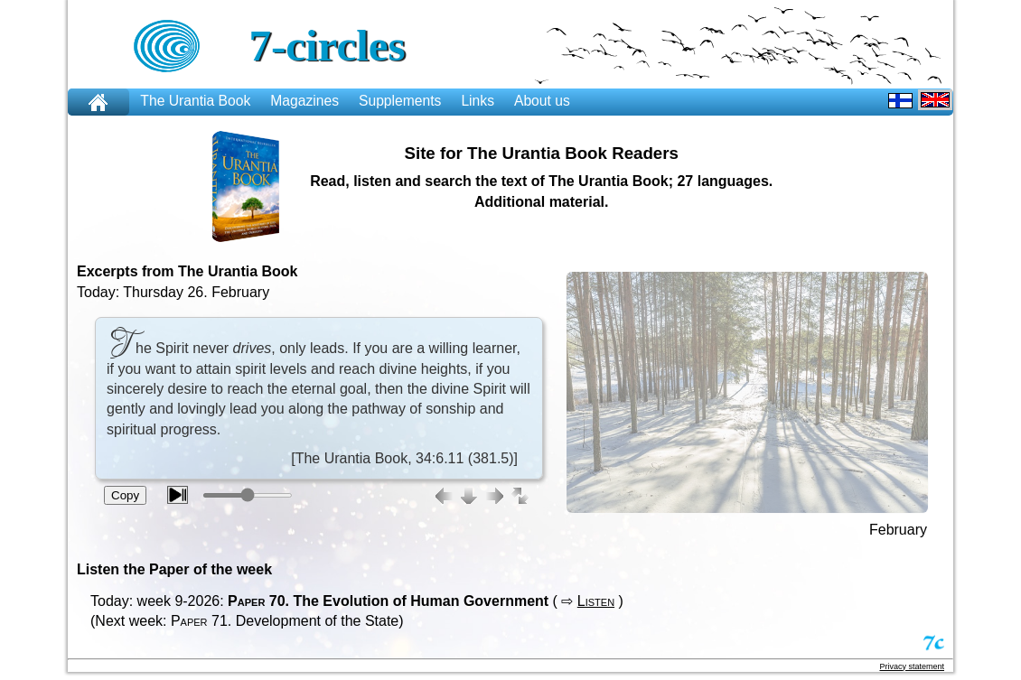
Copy (125, 495)
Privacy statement (911, 666)
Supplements (400, 100)
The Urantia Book (195, 100)
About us (542, 100)
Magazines (304, 100)
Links (477, 100)
